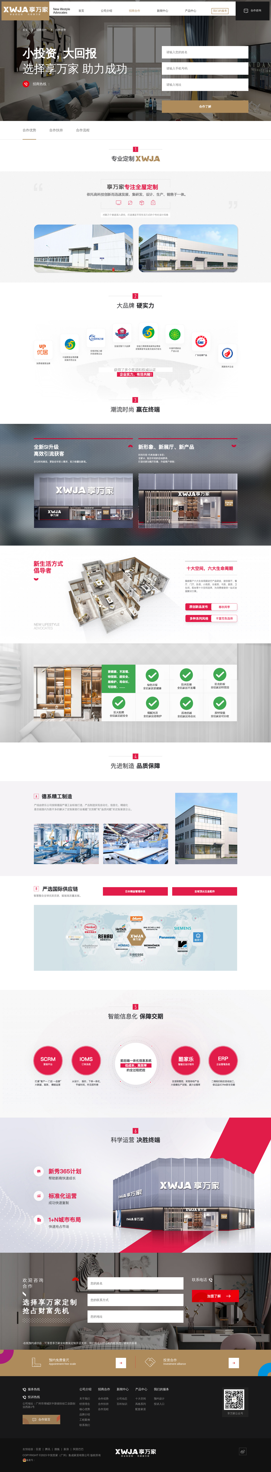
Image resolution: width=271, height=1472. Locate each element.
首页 (83, 13)
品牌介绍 (84, 1414)
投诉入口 (159, 1403)
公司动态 (122, 1398)
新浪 (66, 1449)
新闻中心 (162, 13)
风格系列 (140, 1403)
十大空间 (140, 1398)
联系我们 (84, 1425)
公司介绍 (107, 13)
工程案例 (84, 1419)
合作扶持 (56, 130)
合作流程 (83, 130)
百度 (38, 1449)
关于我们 (84, 1398)
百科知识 (122, 1403)
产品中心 (189, 13)
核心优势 (84, 1409)
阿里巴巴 (78, 1449)
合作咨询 (250, 13)
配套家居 (140, 1409)
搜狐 (57, 1449)
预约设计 (159, 1398)
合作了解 (205, 106)
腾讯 (47, 1449)
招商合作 (135, 13)
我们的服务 (218, 13)
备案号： (32, 1459)
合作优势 (58, 29)
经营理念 (84, 1403)
